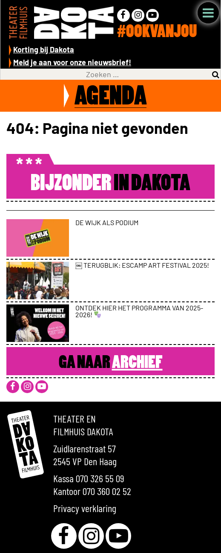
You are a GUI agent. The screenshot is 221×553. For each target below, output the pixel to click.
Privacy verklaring (84, 508)
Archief (137, 363)
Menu (208, 12)
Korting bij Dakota (43, 49)
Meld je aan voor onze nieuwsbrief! (72, 62)
